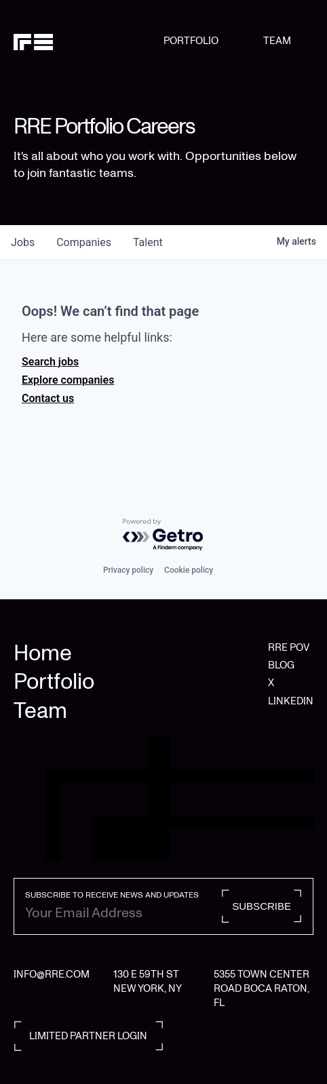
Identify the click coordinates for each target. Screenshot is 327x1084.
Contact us (48, 398)
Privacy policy (128, 570)
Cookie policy (188, 570)
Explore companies (68, 380)
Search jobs (50, 361)
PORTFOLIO (191, 41)
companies (83, 242)
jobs (23, 242)
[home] (89, 41)
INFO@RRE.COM (52, 974)
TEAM (277, 41)
